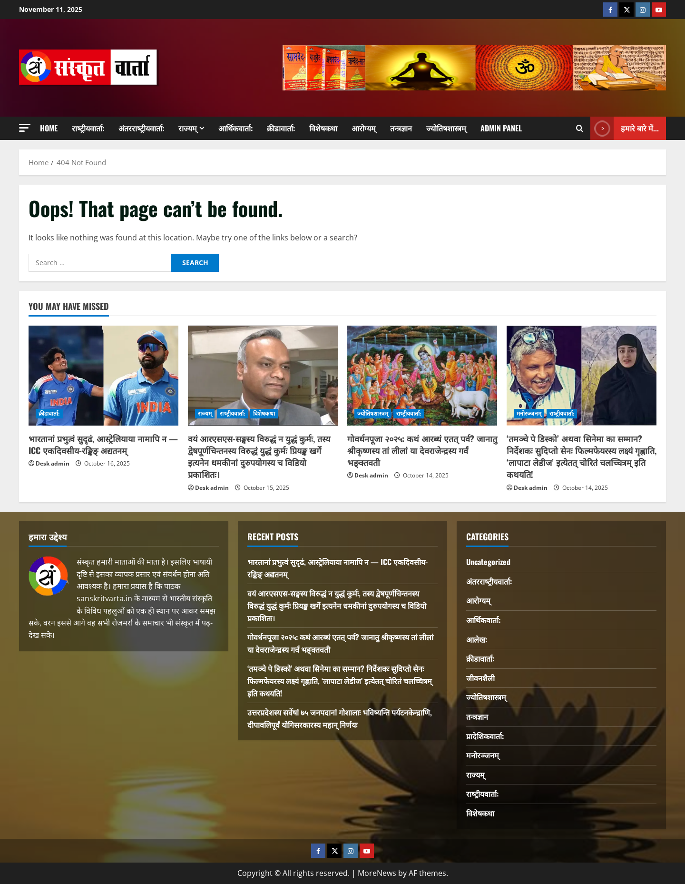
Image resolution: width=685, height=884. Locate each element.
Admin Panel (501, 128)
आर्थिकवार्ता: (235, 128)
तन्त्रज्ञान (401, 128)
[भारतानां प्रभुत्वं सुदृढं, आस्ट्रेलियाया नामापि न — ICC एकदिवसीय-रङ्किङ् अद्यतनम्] (103, 376)
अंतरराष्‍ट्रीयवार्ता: (141, 128)
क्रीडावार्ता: (281, 128)
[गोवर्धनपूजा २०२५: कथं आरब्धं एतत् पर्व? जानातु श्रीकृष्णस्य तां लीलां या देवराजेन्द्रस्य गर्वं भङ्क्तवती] (422, 376)
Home (49, 128)
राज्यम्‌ (187, 128)
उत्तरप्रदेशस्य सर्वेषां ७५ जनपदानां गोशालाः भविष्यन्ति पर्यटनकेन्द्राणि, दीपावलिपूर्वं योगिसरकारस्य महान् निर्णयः (339, 718)
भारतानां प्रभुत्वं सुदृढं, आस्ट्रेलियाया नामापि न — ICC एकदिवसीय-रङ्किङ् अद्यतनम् (103, 444)
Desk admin (52, 463)
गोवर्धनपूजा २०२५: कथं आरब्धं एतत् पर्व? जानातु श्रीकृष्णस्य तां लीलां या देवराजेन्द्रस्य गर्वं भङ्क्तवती (422, 450)
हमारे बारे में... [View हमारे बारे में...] (624, 128)
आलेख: (476, 639)
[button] (24, 128)
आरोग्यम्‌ (364, 128)
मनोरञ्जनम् (529, 413)
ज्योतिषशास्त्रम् (446, 128)
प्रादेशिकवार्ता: (485, 736)
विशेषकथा (323, 128)
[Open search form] (579, 128)
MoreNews (377, 873)
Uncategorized (488, 561)
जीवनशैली (480, 678)
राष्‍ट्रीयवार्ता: (88, 128)
